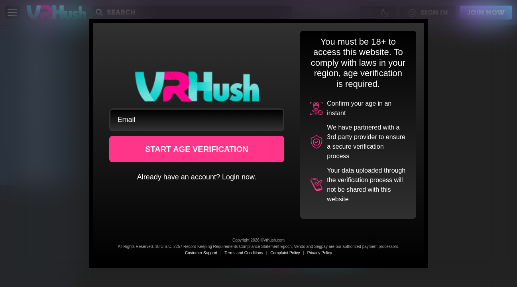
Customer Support (201, 253)
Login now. (239, 177)
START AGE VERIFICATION (196, 149)
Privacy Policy (319, 253)
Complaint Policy (285, 253)
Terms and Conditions (243, 253)
